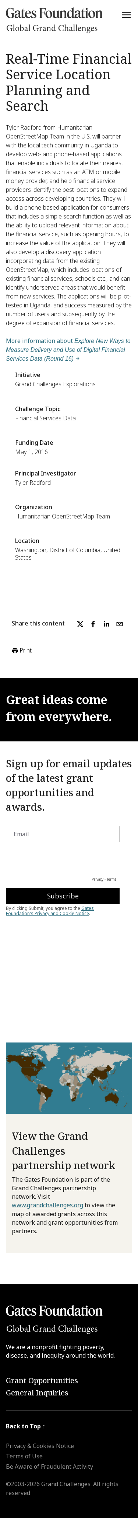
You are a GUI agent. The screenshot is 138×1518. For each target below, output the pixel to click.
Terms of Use (24, 1456)
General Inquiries (37, 1393)
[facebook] (93, 624)
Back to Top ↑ (25, 1426)
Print (21, 650)
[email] (119, 624)
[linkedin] (106, 624)
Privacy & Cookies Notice (40, 1446)
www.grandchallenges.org (47, 1205)
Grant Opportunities (42, 1380)
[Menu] (126, 15)
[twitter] (80, 624)
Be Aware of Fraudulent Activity (49, 1466)
